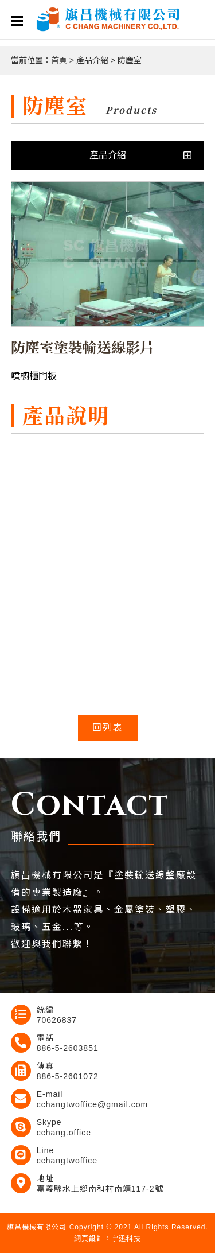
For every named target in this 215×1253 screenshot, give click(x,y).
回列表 (107, 728)
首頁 (59, 60)
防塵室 (130, 60)
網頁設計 (89, 1239)
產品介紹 (92, 60)
